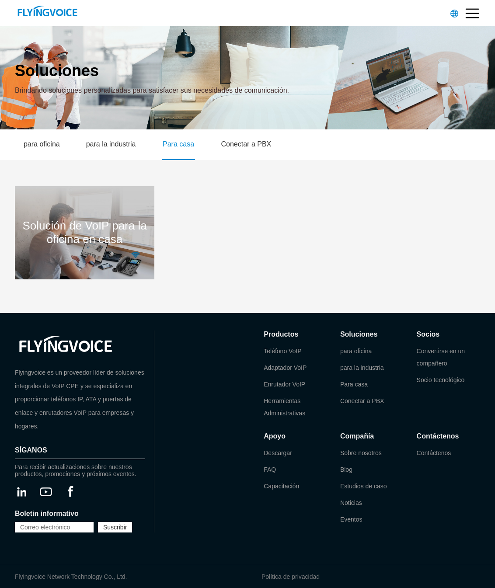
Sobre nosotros (361, 452)
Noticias (351, 502)
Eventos (351, 519)
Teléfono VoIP (282, 351)
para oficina (42, 144)
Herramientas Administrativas (284, 407)
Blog (346, 469)
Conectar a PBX (246, 144)
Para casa (178, 144)
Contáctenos (434, 452)
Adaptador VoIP (285, 367)
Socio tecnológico (441, 379)
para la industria (111, 144)
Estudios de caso (363, 486)
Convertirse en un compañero (441, 357)
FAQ (270, 469)
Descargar (278, 452)
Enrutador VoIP (284, 384)
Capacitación (281, 486)
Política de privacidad (290, 576)
